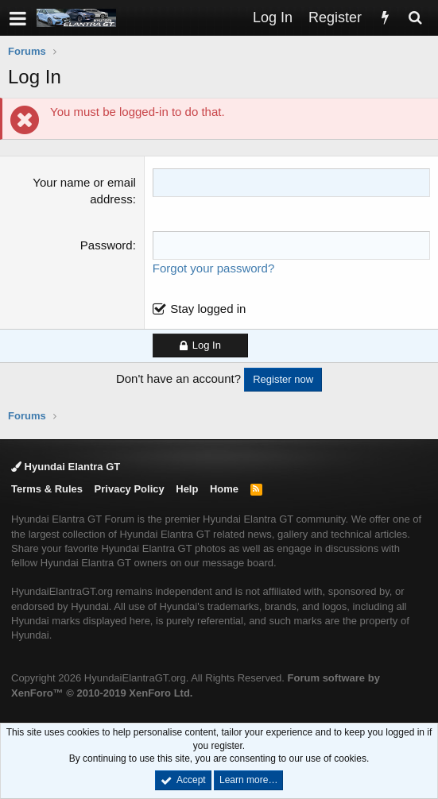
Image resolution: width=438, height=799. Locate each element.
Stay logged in (208, 308)
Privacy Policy (130, 489)
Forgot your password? (213, 268)
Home (224, 489)
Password (106, 245)
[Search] (415, 18)
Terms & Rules (47, 489)
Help (187, 489)
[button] (18, 18)
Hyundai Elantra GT (65, 467)
